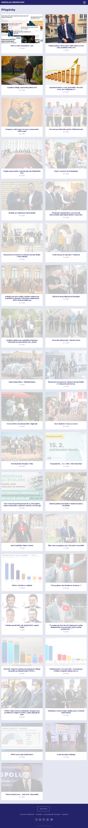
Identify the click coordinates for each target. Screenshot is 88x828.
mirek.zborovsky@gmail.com (40, 819)
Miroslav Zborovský (12, 2)
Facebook (43, 819)
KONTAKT (65, 814)
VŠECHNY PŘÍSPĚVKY (27, 814)
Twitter (51, 819)
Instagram (47, 819)
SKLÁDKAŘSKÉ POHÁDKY (52, 814)
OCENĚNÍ (39, 814)
